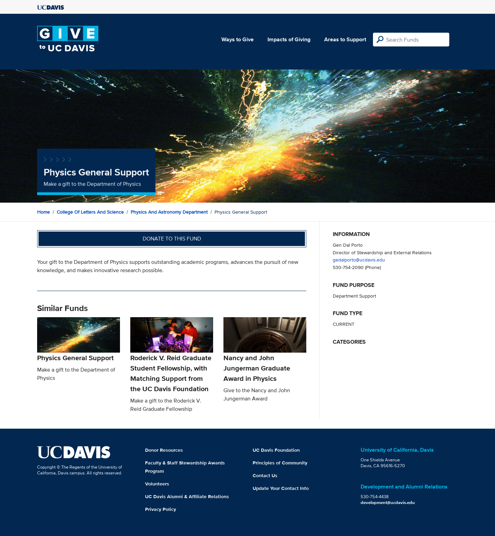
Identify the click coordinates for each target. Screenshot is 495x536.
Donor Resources (164, 450)
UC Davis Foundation (276, 450)
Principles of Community (280, 462)
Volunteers (157, 483)
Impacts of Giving (288, 39)
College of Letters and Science (90, 211)
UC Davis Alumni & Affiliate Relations (187, 496)
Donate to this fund (172, 239)
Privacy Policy (160, 509)
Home (43, 211)
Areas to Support (345, 39)
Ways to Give (237, 39)
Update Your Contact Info (281, 488)
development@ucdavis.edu (388, 502)
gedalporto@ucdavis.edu (359, 259)
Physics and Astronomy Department (169, 211)
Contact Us (265, 475)
